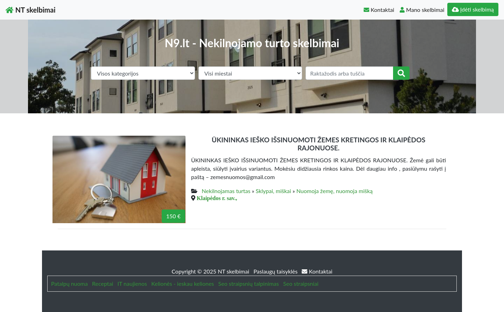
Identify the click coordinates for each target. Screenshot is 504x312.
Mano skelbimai (422, 9)
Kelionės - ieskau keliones (182, 283)
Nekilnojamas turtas (226, 190)
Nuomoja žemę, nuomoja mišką (334, 190)
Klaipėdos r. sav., (217, 198)
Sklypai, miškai (273, 190)
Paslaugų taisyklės (276, 271)
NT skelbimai (31, 10)
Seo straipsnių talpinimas (248, 283)
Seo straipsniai (300, 283)
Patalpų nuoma (69, 283)
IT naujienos (132, 283)
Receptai (102, 283)
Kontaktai (379, 9)
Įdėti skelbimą (473, 9)
